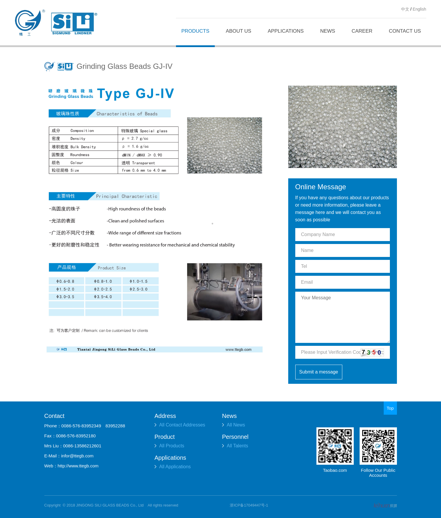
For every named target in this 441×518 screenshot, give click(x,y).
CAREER (362, 31)
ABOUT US (238, 31)
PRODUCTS (195, 31)
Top (390, 408)
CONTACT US (405, 31)
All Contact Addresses (180, 424)
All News (233, 424)
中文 (405, 9)
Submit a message (318, 371)
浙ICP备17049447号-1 (249, 505)
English (419, 9)
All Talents (235, 445)
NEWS (327, 31)
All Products (169, 445)
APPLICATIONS (286, 31)
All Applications (173, 466)
